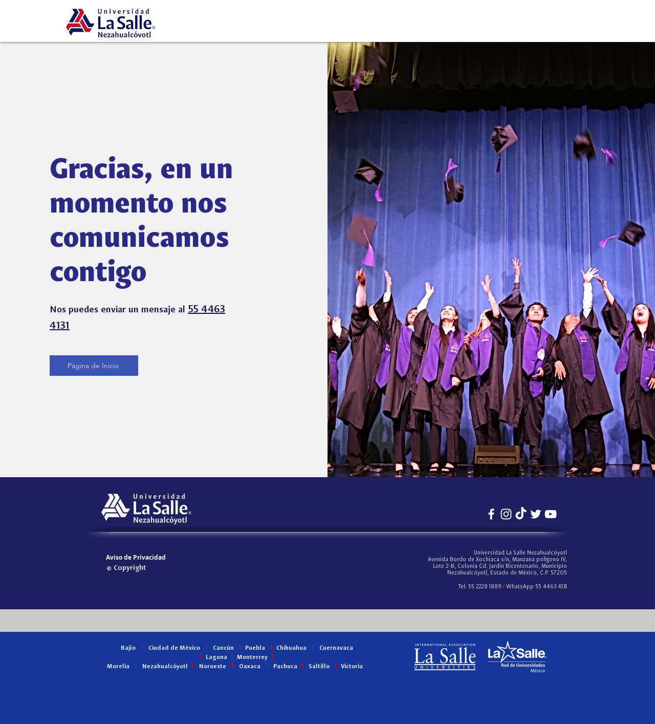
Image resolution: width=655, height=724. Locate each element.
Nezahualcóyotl (165, 667)
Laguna (216, 657)
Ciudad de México (174, 648)
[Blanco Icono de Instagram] (506, 514)
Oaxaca (249, 667)
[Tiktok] (521, 514)
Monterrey (252, 657)
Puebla (255, 648)
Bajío (128, 648)
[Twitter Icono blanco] (536, 514)
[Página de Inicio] (94, 365)
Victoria (352, 667)
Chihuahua (291, 648)
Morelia (118, 667)
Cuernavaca (336, 648)
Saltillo (319, 667)
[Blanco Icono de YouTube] (550, 514)
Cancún (223, 648)
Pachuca (285, 667)
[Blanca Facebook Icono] (491, 514)
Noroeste (212, 667)
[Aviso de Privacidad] (136, 557)
